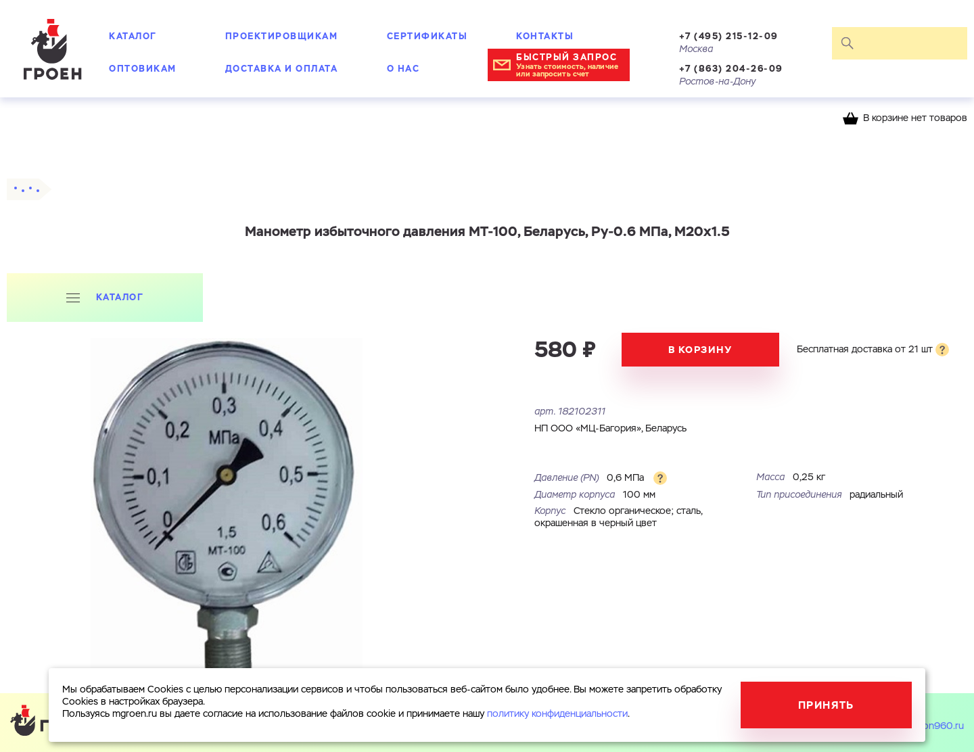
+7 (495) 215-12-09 (729, 36)
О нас (403, 68)
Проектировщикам (281, 36)
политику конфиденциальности (557, 714)
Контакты (545, 36)
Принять (826, 705)
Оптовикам (143, 68)
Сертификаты (427, 36)
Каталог (133, 36)
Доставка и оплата (281, 68)
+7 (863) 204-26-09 (731, 68)
